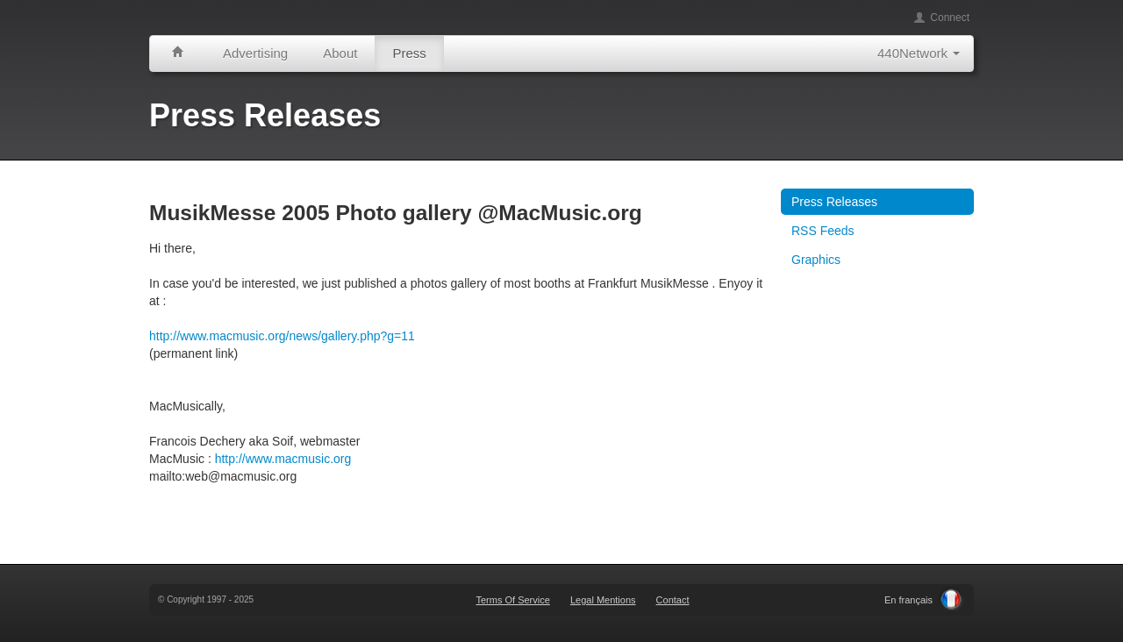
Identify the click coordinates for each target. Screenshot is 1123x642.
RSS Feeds (823, 231)
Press (409, 53)
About (340, 53)
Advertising (255, 53)
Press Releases (834, 202)
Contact (673, 600)
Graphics (815, 260)
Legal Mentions (603, 600)
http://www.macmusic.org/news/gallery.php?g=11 (282, 336)
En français (908, 600)
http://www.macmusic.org (283, 459)
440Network (918, 53)
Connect (941, 17)
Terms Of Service (512, 600)
